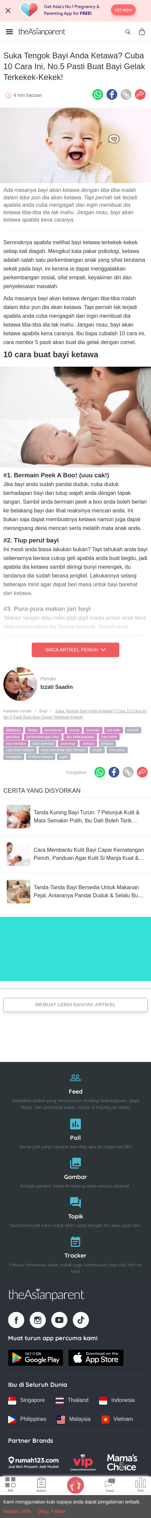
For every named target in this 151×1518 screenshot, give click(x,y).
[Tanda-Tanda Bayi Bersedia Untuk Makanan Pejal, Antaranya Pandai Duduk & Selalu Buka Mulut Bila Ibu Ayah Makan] (75, 891)
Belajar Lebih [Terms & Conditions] (17, 1511)
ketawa (107, 743)
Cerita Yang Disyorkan (42, 790)
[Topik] (75, 1210)
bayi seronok (43, 743)
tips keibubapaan (80, 737)
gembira (13, 737)
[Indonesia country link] (116, 1401)
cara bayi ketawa (20, 750)
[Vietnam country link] (117, 1419)
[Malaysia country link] (73, 1419)
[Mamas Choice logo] (122, 1462)
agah (64, 757)
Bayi (43, 711)
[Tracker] (75, 1253)
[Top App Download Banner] (75, 11)
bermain (93, 730)
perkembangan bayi (43, 737)
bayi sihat (109, 737)
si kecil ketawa (41, 757)
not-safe (113, 730)
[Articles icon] (41, 1486)
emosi (74, 730)
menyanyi (117, 750)
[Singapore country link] (26, 1401)
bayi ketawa (16, 743)
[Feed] (75, 1089)
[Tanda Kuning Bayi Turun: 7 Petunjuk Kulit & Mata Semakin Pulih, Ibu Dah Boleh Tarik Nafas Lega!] (75, 816)
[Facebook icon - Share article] (112, 94)
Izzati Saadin (56, 687)
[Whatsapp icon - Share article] (97, 94)
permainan (53, 730)
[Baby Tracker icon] (75, 1485)
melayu (88, 743)
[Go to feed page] (42, 32)
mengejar (14, 757)
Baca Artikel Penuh (75, 649)
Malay (32, 730)
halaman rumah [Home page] (17, 711)
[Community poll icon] (140, 1486)
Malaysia (13, 730)
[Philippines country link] (27, 1419)
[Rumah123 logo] (33, 1462)
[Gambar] (75, 1171)
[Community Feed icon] (109, 1486)
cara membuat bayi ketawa (63, 750)
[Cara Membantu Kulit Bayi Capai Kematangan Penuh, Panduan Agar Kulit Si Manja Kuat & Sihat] (75, 854)
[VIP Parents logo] (82, 1462)
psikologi (68, 743)
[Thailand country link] (72, 1401)
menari (133, 730)
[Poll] (75, 1132)
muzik (97, 750)
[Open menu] (9, 32)
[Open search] (127, 31)
